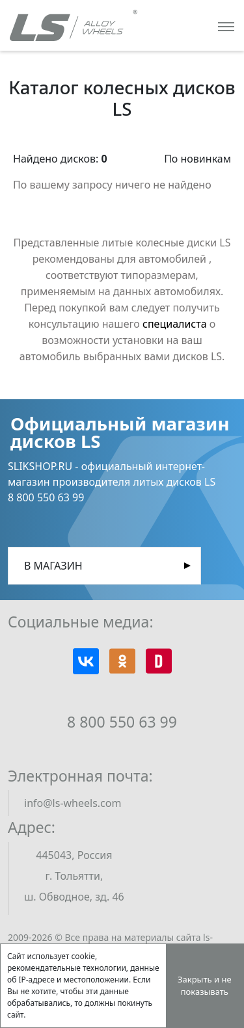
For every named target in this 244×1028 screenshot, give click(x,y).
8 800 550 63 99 (122, 721)
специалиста (174, 324)
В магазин (53, 566)
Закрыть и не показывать (205, 985)
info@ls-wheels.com (72, 803)
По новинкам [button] (197, 159)
